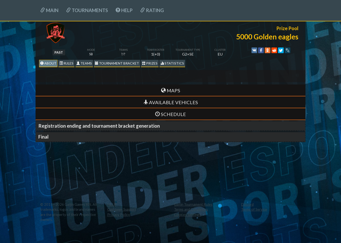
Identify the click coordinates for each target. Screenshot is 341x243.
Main (49, 10)
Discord (247, 204)
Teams (84, 63)
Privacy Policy (118, 214)
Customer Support (121, 209)
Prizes (149, 63)
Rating (152, 10)
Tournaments (87, 10)
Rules (66, 63)
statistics (172, 63)
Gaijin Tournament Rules (193, 204)
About (48, 63)
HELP (124, 10)
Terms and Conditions (191, 209)
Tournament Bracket (117, 63)
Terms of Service (254, 209)
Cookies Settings (187, 214)
